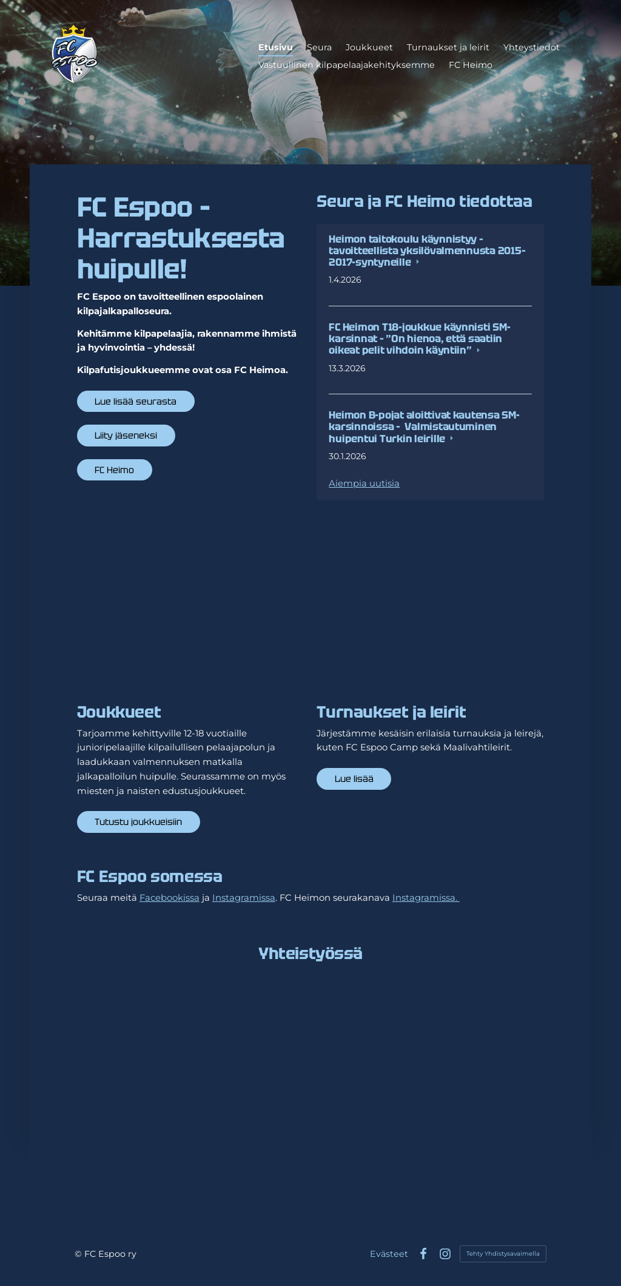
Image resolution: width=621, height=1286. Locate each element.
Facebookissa (169, 897)
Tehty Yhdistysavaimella (503, 1253)
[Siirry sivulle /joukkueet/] (190, 614)
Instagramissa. (426, 897)
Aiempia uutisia (364, 483)
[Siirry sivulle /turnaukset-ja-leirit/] (430, 614)
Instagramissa (243, 897)
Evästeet (389, 1254)
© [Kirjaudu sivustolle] (79, 1253)
